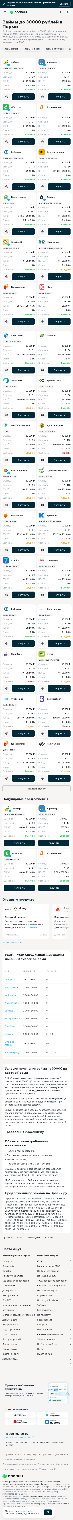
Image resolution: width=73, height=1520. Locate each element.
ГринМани (10, 1026)
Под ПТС (6, 1300)
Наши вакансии (29, 1469)
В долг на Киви (45, 1353)
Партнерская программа (40, 1454)
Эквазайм (10, 1010)
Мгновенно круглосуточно (16, 1305)
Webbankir (10, 995)
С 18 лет (41, 1261)
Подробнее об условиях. (58, 1503)
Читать (33, 927)
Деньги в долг (9, 1319)
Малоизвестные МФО (48, 1266)
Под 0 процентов (11, 1329)
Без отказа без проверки (15, 1280)
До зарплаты (12, 1002)
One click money (9, 1043)
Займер (9, 1034)
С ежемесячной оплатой (50, 1334)
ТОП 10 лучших (10, 1334)
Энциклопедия (46, 1464)
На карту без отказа (12, 1275)
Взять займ (8, 1266)
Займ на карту (32, 48)
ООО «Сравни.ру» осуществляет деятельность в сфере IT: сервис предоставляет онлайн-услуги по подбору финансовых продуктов (32, 1482)
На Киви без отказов (48, 1270)
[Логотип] (36, 1476)
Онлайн (6, 1270)
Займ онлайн (11, 48)
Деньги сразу (12, 1052)
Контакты (20, 1454)
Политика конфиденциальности (19, 1464)
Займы (20, 1237)
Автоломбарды (10, 1358)
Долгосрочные (10, 1344)
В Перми (49, 1237)
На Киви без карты (47, 1290)
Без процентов (10, 1295)
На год (40, 1349)
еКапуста (10, 979)
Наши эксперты (10, 1469)
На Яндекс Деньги (46, 1275)
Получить (23, 96)
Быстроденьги (12, 1018)
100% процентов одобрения (52, 1280)
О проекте (7, 1454)
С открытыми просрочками (51, 1285)
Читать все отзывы (12, 942)
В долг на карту (10, 1353)
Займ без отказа (55, 48)
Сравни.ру (7, 1237)
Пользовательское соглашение (18, 1459)
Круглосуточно (45, 1295)
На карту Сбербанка (48, 1300)
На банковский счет (47, 1344)
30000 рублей (34, 1237)
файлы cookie (36, 1496)
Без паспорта (44, 1309)
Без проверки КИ (11, 1339)
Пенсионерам (44, 1329)
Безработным (44, 1319)
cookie (22, 1511)
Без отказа (8, 1309)
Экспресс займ (10, 1324)
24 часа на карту (46, 1339)
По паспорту (44, 1314)
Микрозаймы (9, 1285)
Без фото (42, 1324)
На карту (7, 1261)
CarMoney (20, 908)
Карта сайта (62, 1464)
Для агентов (61, 1454)
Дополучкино (12, 987)
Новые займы (9, 1349)
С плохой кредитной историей (18, 1314)
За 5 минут (43, 1305)
